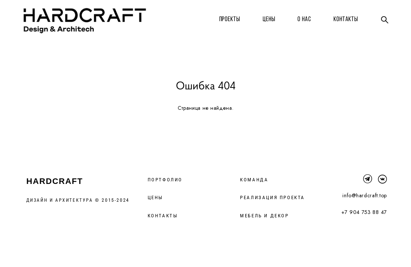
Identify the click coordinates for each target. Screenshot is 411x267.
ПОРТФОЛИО (165, 180)
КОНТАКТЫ (343, 19)
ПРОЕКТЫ (226, 19)
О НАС (301, 19)
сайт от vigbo (38, 249)
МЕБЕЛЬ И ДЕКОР (264, 216)
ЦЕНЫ (266, 19)
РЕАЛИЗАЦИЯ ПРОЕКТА (272, 198)
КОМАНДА (254, 180)
